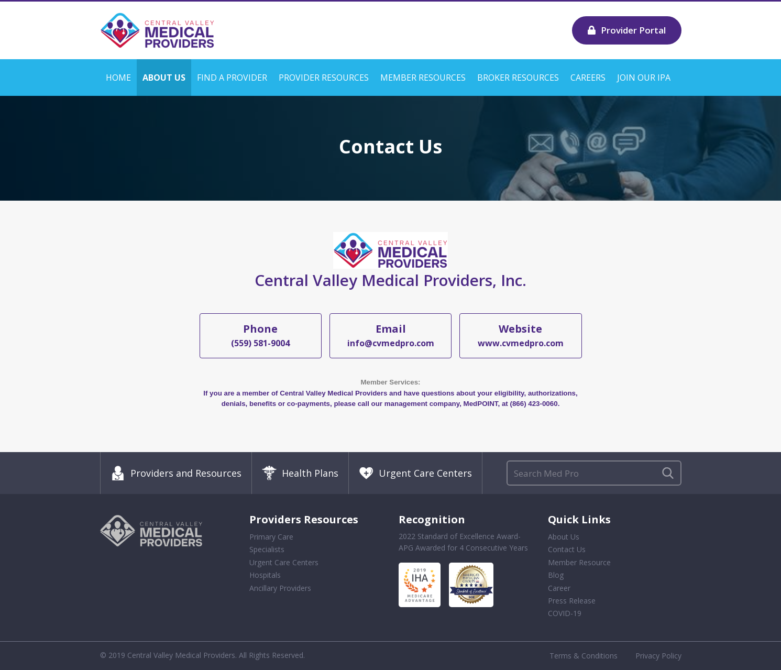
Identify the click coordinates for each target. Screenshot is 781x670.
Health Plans (300, 473)
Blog (556, 575)
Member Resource (579, 562)
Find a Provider (232, 77)
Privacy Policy (658, 656)
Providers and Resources (176, 473)
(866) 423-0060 (533, 404)
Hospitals (265, 575)
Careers (588, 77)
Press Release (572, 601)
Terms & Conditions (583, 656)
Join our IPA (643, 77)
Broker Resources (518, 77)
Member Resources (423, 77)
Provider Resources (324, 77)
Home (118, 77)
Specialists (266, 549)
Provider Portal (627, 30)
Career (559, 588)
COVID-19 (564, 613)
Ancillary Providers (280, 588)
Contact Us (567, 549)
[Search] (594, 473)
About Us (163, 77)
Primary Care (271, 537)
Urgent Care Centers (415, 473)
